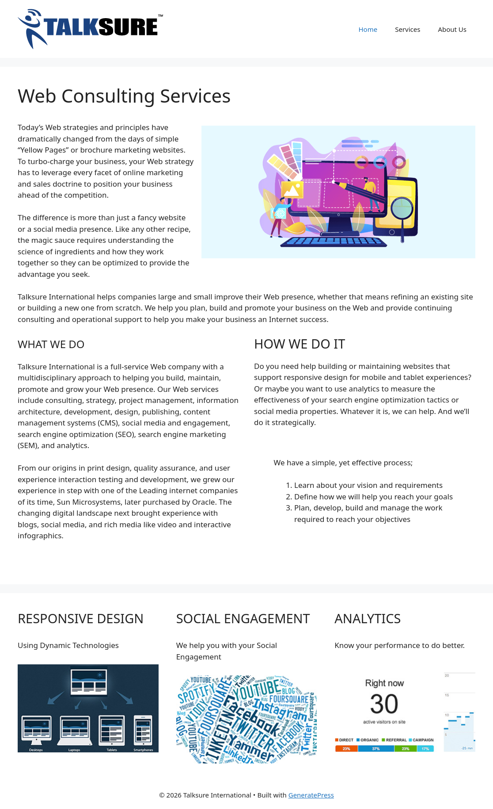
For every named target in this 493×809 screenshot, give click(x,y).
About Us (452, 29)
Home (367, 29)
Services (407, 29)
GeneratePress (311, 794)
